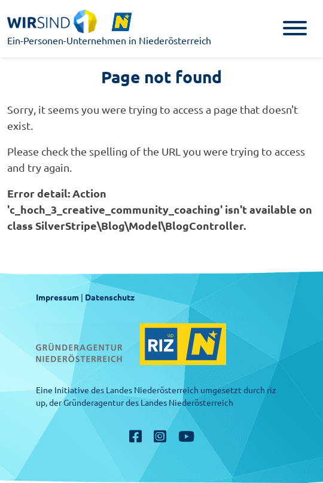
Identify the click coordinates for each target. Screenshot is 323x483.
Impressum (57, 297)
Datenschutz (110, 297)
